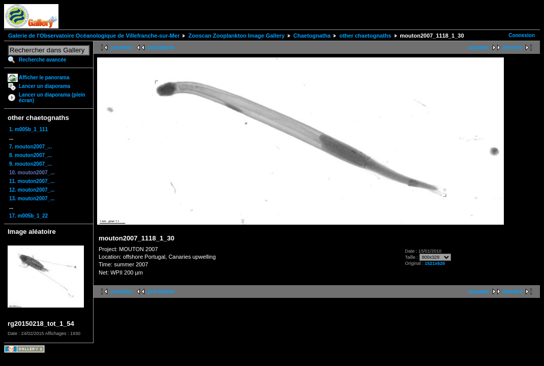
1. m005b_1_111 (28, 129)
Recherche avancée (42, 60)
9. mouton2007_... (30, 164)
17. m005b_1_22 (28, 216)
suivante (478, 47)
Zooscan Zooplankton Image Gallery (236, 36)
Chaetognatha (311, 36)
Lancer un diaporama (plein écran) (52, 97)
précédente (160, 47)
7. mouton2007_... (30, 146)
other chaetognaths (365, 36)
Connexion (521, 35)
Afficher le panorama (44, 77)
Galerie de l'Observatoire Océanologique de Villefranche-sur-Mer (93, 36)
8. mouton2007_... (30, 155)
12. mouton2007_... (31, 190)
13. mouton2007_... (31, 198)
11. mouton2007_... (31, 181)
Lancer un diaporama (44, 86)
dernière (513, 47)
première (121, 47)
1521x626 (435, 263)
